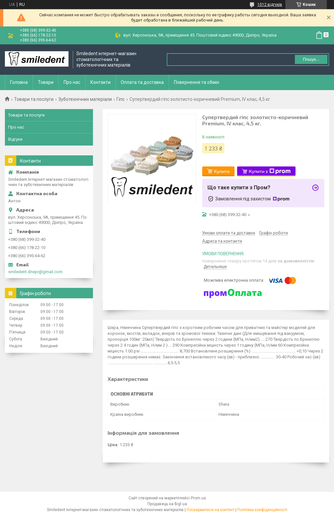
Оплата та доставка (142, 82)
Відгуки (15, 139)
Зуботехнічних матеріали (85, 99)
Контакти (100, 82)
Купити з (270, 171)
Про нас (72, 82)
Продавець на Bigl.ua (167, 504)
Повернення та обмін (196, 82)
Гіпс (120, 99)
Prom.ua (198, 498)
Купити (222, 171)
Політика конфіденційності (262, 510)
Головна (19, 82)
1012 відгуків (269, 4)
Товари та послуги (33, 99)
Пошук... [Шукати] (311, 59)
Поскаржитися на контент (211, 510)
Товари (45, 82)
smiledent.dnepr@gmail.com (35, 271)
